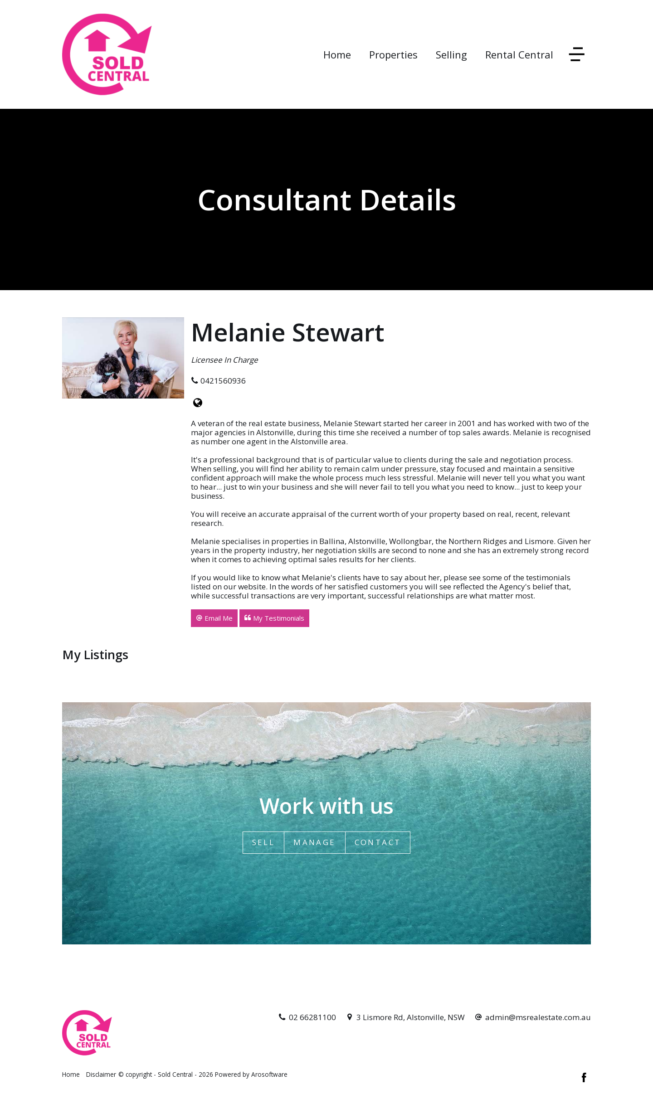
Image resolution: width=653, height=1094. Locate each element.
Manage (314, 842)
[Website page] (198, 403)
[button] (214, 618)
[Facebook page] (584, 1078)
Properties (393, 54)
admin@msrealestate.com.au (538, 1017)
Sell (263, 842)
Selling (451, 54)
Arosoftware (269, 1074)
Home (337, 54)
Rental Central (519, 54)
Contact (378, 842)
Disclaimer (101, 1074)
